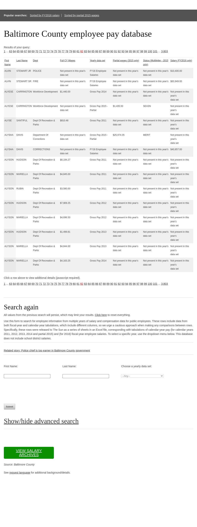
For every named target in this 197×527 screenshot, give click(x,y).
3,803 (164, 51)
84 (89, 51)
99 (145, 51)
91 (115, 51)
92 (119, 51)
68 (29, 51)
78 (66, 51)
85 (93, 51)
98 (141, 51)
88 (104, 51)
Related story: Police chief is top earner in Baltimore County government (47, 350)
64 (14, 51)
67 (25, 51)
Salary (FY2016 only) (181, 60)
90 (111, 51)
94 (126, 51)
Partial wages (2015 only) (126, 60)
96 (134, 51)
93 (122, 51)
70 (36, 51)
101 (155, 51)
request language (19, 472)
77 (63, 51)
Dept (35, 60)
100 (150, 51)
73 (48, 51)
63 (10, 51)
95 (130, 51)
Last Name (22, 60)
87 (100, 51)
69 (33, 51)
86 (96, 51)
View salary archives (29, 453)
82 (81, 51)
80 (74, 51)
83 (85, 51)
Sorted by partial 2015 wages (81, 15)
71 (40, 51)
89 (107, 51)
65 (18, 51)
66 (21, 51)
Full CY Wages (67, 60)
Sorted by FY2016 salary (44, 15)
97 (137, 51)
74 (51, 51)
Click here (101, 314)
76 (59, 51)
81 (78, 51)
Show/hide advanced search (41, 421)
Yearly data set (97, 60)
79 (70, 51)
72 (44, 51)
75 (55, 51)
